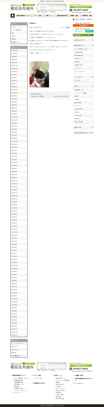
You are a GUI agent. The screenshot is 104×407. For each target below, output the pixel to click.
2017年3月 (14, 253)
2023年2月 (14, 111)
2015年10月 (15, 304)
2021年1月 (14, 159)
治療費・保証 (74, 15)
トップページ (79, 383)
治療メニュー (50, 15)
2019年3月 (14, 192)
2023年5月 (14, 105)
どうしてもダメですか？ (18, 343)
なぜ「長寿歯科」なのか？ (81, 49)
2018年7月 (14, 208)
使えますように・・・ (17, 349)
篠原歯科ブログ (16, 42)
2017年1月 (14, 259)
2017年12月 (15, 229)
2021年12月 (15, 141)
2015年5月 (14, 320)
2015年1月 (14, 329)
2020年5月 (14, 168)
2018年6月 (14, 211)
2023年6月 (14, 102)
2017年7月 (14, 241)
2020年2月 (14, 177)
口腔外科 (77, 112)
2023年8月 (14, 99)
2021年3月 (14, 153)
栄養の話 (14, 352)
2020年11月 (15, 162)
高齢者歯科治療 (62, 15)
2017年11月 (15, 232)
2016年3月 (14, 289)
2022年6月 (14, 129)
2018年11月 (15, 198)
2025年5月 (14, 59)
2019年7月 (14, 189)
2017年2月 (14, 256)
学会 (13, 33)
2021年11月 (15, 144)
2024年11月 (15, 68)
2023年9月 (14, 95)
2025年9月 (14, 53)
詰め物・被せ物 (78, 109)
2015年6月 (14, 317)
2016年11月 (15, 265)
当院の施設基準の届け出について (83, 132)
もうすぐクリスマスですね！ (61, 96)
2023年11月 (15, 89)
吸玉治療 (77, 118)
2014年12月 (15, 332)
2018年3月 (14, 220)
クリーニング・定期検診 (81, 93)
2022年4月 (14, 135)
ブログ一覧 (77, 80)
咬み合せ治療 (78, 102)
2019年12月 (15, 183)
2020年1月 (14, 180)
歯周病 (76, 96)
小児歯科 (77, 99)
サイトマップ (78, 68)
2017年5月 (14, 247)
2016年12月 (15, 262)
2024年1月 (14, 83)
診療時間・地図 (87, 15)
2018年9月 (14, 202)
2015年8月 (14, 311)
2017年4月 (14, 250)
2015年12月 (15, 298)
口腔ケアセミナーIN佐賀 (37, 96)
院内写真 (77, 61)
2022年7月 (14, 126)
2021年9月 (14, 147)
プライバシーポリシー (80, 71)
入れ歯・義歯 (78, 115)
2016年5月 (14, 283)
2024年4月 (14, 77)
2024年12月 (15, 65)
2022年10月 (15, 120)
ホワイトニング (78, 105)
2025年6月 (14, 56)
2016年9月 (14, 271)
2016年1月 (14, 295)
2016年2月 (14, 292)
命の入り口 (14, 346)
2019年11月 (15, 186)
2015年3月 (14, 326)
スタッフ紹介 (38, 15)
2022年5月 (14, 132)
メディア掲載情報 (16, 30)
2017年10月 (15, 235)
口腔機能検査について (17, 355)
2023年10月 (15, 92)
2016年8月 (14, 274)
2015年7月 (14, 314)
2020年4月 (14, 171)
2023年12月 (15, 86)
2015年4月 (14, 323)
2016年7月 (14, 277)
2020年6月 (14, 165)
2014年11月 (15, 335)
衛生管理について (79, 58)
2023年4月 (14, 108)
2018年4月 (14, 217)
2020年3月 (14, 174)
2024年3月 (14, 80)
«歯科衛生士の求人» (79, 40)
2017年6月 (14, 244)
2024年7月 (14, 74)
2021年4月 (14, 150)
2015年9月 (14, 308)
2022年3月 (14, 138)
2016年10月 (15, 268)
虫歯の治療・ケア (79, 89)
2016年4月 (14, 286)
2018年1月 (14, 226)
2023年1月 (14, 114)
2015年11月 (15, 301)
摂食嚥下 (14, 39)
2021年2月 (14, 156)
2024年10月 (15, 71)
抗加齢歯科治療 (78, 52)
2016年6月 (14, 280)
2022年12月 (15, 117)
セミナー (14, 27)
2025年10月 (15, 50)
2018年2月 (14, 223)
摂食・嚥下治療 (78, 121)
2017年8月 (14, 238)
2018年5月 (14, 214)
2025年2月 (14, 62)
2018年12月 (15, 195)
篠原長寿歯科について (23, 15)
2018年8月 (14, 205)
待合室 (13, 36)
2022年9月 (14, 123)
